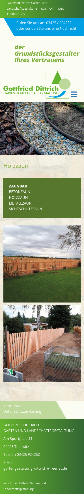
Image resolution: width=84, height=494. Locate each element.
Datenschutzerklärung (22, 411)
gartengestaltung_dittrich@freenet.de (35, 468)
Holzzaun (18, 197)
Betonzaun (19, 191)
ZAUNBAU (18, 186)
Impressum (13, 405)
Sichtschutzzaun (25, 208)
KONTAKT (47, 8)
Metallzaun (20, 203)
